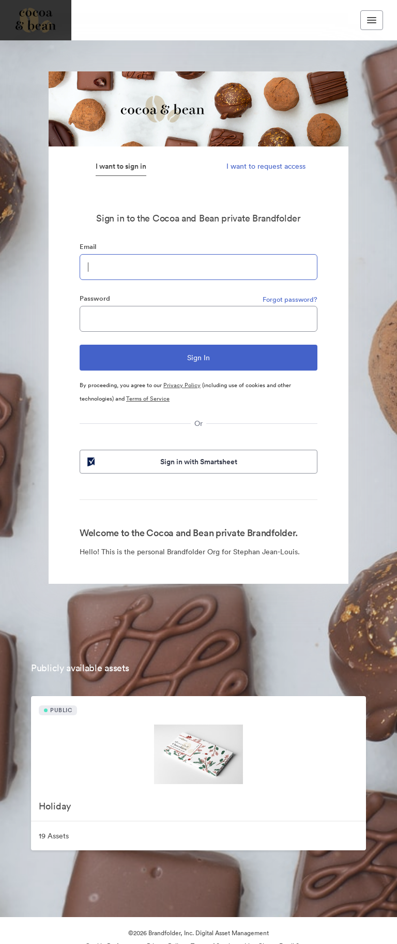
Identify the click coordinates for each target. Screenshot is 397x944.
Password (95, 298)
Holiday (55, 806)
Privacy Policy (182, 385)
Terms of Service (148, 398)
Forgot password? (290, 299)
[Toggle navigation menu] (371, 20)
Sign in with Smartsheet (161, 461)
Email (88, 246)
